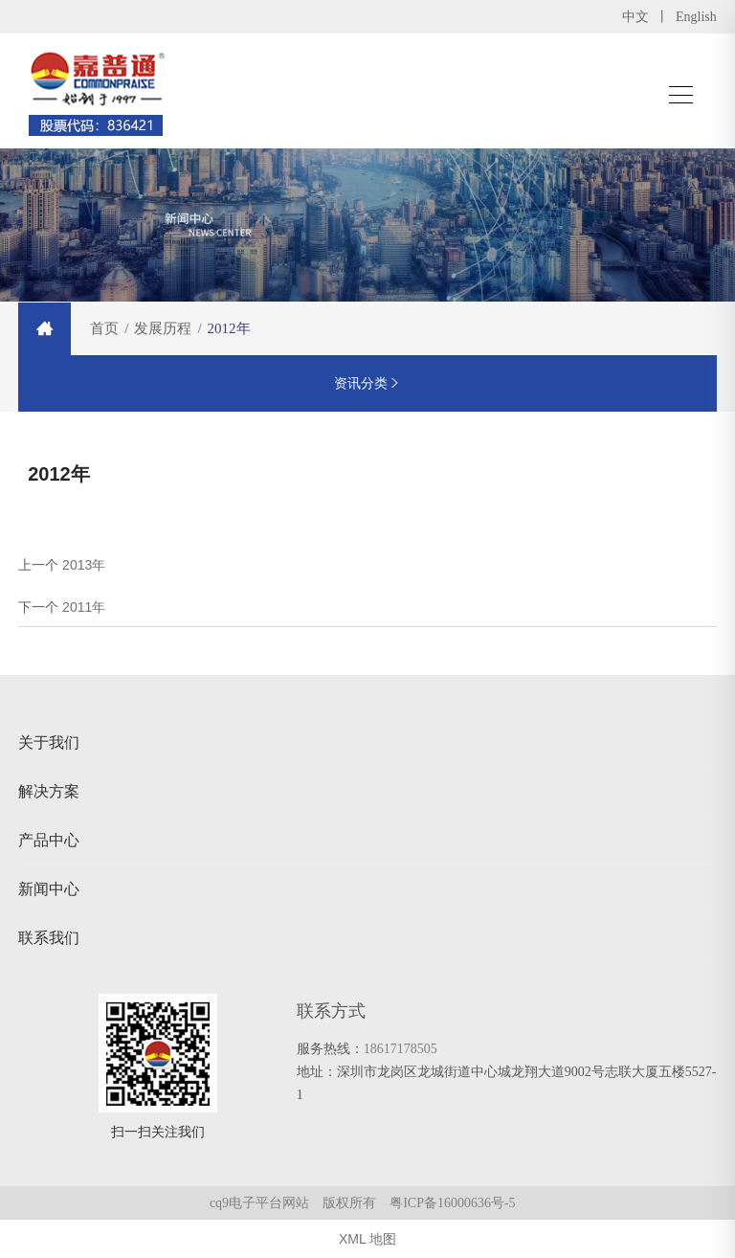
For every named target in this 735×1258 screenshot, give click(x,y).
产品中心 (48, 840)
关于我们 (48, 742)
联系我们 (48, 938)
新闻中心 (48, 889)
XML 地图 (367, 1239)
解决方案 (48, 791)
